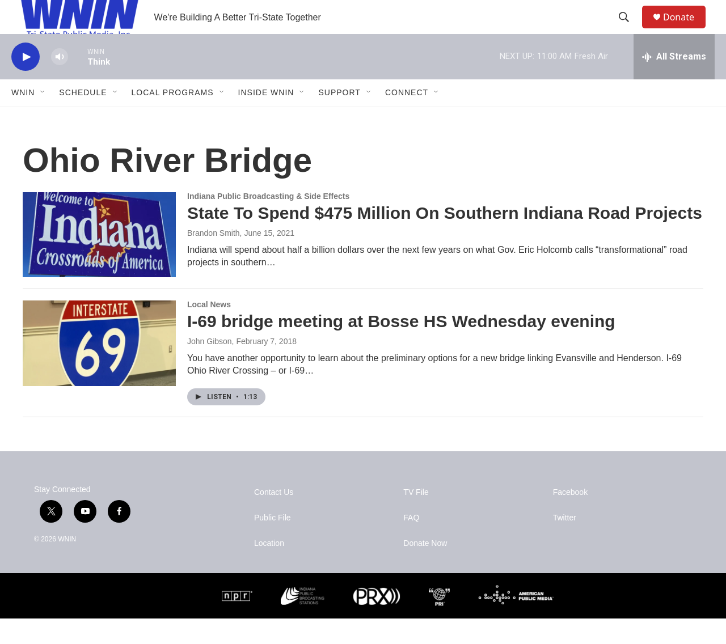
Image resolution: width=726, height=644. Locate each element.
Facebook (570, 518)
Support (339, 117)
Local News (209, 329)
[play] (25, 82)
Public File (272, 543)
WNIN (23, 117)
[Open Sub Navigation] (43, 117)
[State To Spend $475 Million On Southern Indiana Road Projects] (99, 260)
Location (269, 569)
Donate (685, 30)
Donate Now (425, 569)
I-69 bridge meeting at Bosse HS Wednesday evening (401, 346)
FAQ (411, 543)
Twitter (564, 543)
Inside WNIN (266, 117)
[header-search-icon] (629, 30)
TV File (415, 518)
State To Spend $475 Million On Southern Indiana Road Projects (444, 238)
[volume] (59, 82)
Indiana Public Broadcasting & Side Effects (268, 221)
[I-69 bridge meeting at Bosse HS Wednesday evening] (99, 368)
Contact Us (273, 518)
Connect (406, 117)
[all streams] (674, 82)
